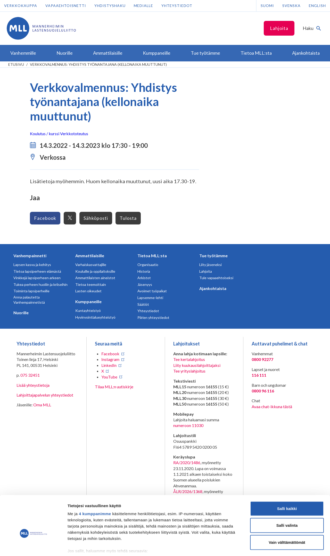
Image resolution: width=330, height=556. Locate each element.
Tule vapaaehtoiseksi (216, 278)
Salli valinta (287, 494)
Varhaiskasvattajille (90, 264)
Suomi (267, 5)
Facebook (45, 218)
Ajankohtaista (212, 288)
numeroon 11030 (188, 425)
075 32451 (30, 375)
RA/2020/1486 (186, 462)
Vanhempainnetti (29, 255)
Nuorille (21, 312)
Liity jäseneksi (210, 264)
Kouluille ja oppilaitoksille (95, 271)
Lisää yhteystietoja (33, 385)
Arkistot (144, 278)
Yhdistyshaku (110, 5)
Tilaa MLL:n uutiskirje (114, 386)
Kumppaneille (88, 301)
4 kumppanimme (95, 482)
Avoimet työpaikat (152, 291)
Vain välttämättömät (287, 511)
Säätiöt (143, 304)
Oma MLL (42, 404)
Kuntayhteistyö (88, 310)
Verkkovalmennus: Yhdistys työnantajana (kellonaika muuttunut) (98, 64)
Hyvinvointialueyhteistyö (95, 317)
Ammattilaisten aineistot (95, 278)
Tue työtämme (213, 255)
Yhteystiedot (176, 5)
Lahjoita (279, 28)
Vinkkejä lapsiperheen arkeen (37, 278)
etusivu (16, 64)
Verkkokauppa (20, 5)
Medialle (143, 5)
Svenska (291, 5)
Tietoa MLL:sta (152, 255)
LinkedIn (109, 365)
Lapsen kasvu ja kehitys (32, 264)
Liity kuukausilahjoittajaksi (196, 365)
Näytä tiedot (276, 546)
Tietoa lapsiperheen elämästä (37, 271)
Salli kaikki (287, 477)
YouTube (109, 376)
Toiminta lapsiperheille (31, 291)
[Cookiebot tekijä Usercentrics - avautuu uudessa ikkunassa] (33, 546)
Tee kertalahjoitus (189, 359)
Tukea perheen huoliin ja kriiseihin (40, 284)
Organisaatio (147, 264)
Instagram (110, 359)
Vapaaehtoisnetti (65, 5)
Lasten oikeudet (88, 291)
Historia (143, 271)
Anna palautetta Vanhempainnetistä (29, 299)
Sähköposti (96, 218)
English (317, 5)
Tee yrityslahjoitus (189, 370)
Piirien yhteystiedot (153, 317)
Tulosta (128, 218)
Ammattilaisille (89, 255)
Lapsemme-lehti (150, 297)
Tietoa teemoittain (90, 284)
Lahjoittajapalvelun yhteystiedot (44, 394)
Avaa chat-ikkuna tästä (272, 406)
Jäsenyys (144, 284)
